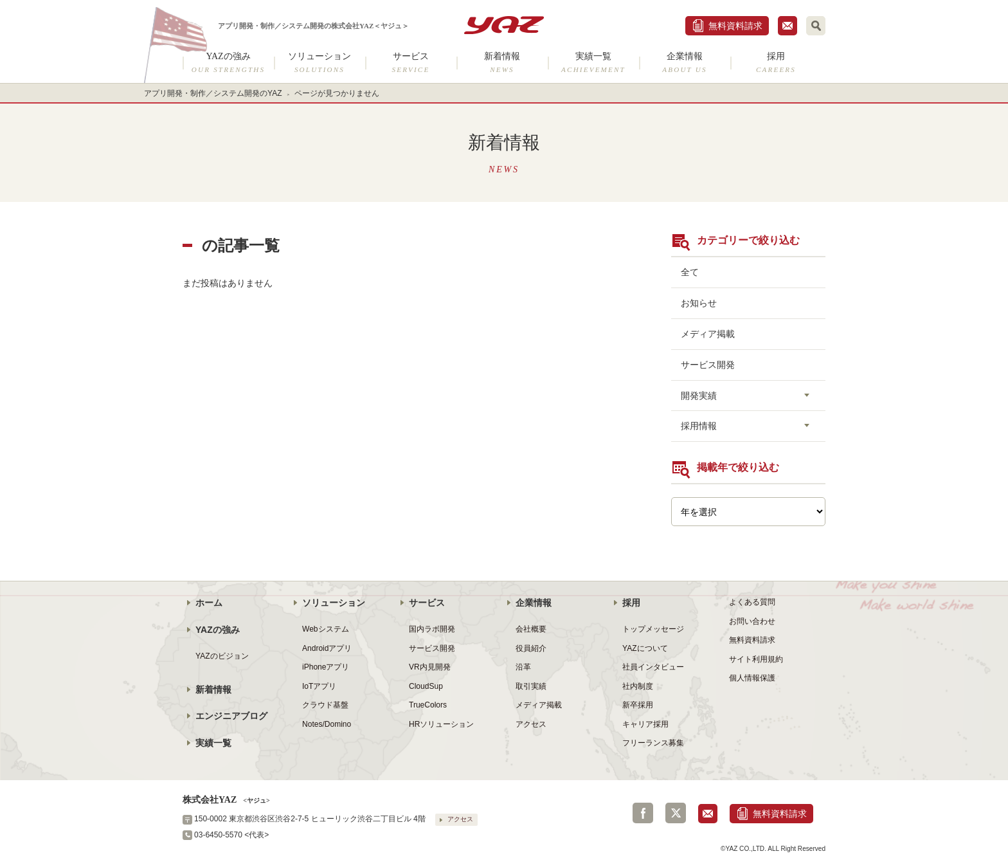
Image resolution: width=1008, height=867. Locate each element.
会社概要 (531, 629)
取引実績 (531, 686)
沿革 (523, 666)
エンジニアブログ (231, 716)
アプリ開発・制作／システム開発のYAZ (213, 93)
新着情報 (502, 62)
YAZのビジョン (222, 656)
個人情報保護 (752, 677)
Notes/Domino (326, 724)
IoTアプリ (319, 686)
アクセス (531, 724)
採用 (776, 62)
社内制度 (637, 686)
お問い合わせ (752, 621)
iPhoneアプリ (325, 666)
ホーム (208, 603)
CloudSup (426, 686)
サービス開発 (708, 365)
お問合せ (787, 25)
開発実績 (699, 395)
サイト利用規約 (756, 659)
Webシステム (325, 629)
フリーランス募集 (653, 742)
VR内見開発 (430, 666)
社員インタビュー (653, 666)
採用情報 (699, 426)
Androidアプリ (327, 648)
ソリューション (319, 62)
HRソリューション (441, 724)
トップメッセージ (653, 629)
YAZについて (645, 648)
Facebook (643, 813)
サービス (410, 62)
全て (690, 272)
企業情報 (684, 62)
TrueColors (428, 704)
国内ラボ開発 (432, 629)
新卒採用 (637, 704)
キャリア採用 (645, 724)
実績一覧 (593, 62)
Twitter (675, 813)
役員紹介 (531, 648)
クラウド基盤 (325, 704)
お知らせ (699, 303)
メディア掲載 (708, 334)
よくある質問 (752, 602)
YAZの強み (228, 62)
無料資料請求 (735, 26)
